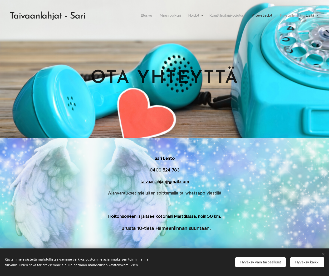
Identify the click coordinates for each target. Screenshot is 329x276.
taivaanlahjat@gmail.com (164, 181)
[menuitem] (144, 15)
